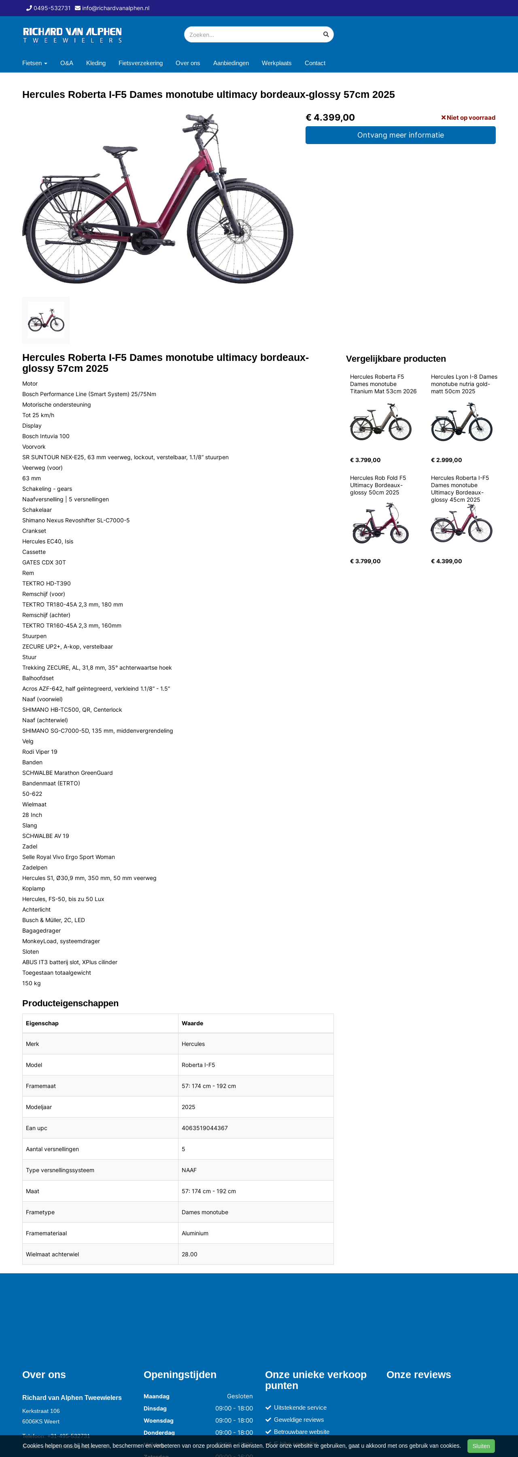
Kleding (96, 62)
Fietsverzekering (141, 62)
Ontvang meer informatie (400, 135)
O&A (66, 62)
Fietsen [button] (34, 62)
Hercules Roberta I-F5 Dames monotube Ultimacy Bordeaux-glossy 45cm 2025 (461, 488)
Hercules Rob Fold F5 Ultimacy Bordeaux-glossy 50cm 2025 (379, 485)
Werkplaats (277, 62)
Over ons (188, 62)
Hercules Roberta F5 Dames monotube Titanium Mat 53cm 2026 (383, 383)
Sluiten (481, 1446)
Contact (315, 62)
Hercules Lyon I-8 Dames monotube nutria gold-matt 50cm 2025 (465, 383)
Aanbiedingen (231, 62)
